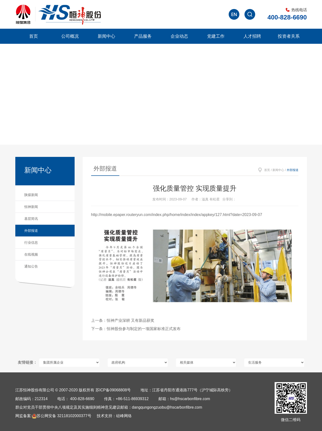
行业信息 (31, 242)
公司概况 (70, 36)
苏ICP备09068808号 (113, 390)
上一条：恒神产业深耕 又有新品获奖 (122, 320)
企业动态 (179, 36)
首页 (33, 36)
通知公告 (31, 266)
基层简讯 (31, 219)
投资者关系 (289, 36)
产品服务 (143, 36)
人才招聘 (252, 36)
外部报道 (31, 231)
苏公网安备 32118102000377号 (61, 416)
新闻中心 (106, 36)
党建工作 (216, 36)
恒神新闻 (31, 207)
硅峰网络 (124, 416)
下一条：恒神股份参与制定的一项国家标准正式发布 (136, 329)
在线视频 (31, 254)
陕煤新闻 (31, 195)
